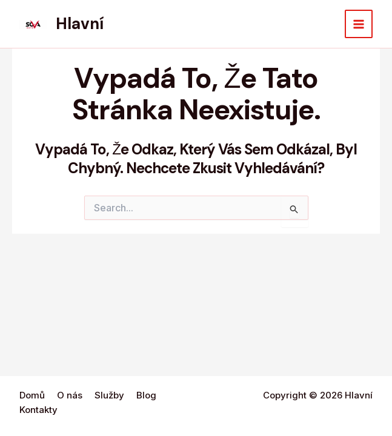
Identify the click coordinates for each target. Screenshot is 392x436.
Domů (32, 395)
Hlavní (80, 23)
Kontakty (38, 409)
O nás (69, 395)
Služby (109, 395)
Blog (146, 395)
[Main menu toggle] (359, 24)
